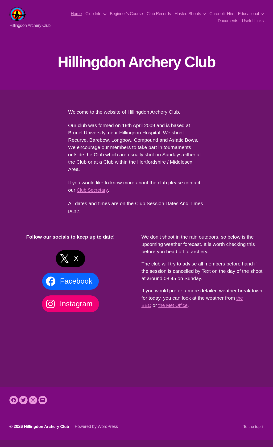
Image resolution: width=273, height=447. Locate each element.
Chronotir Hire (251, 17)
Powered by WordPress (98, 433)
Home (105, 17)
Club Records (188, 17)
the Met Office (174, 312)
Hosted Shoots (217, 17)
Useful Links (253, 24)
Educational (198, 24)
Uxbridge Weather (202, 338)
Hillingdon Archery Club (47, 433)
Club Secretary (93, 197)
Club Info (123, 17)
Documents (228, 24)
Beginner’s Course (155, 17)
